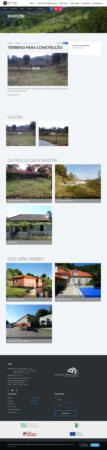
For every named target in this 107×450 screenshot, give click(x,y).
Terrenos (18, 43)
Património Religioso (14, 409)
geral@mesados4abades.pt (20, 378)
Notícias (10, 398)
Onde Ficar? (34, 401)
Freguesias (11, 401)
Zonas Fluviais (12, 407)
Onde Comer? (34, 404)
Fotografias (13, 8)
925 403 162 (18, 375)
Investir (4, 8)
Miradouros (11, 404)
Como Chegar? (34, 398)
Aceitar (95, 445)
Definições (84, 445)
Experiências (11, 412)
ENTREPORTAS (78, 48)
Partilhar (30, 8)
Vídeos (22, 8)
